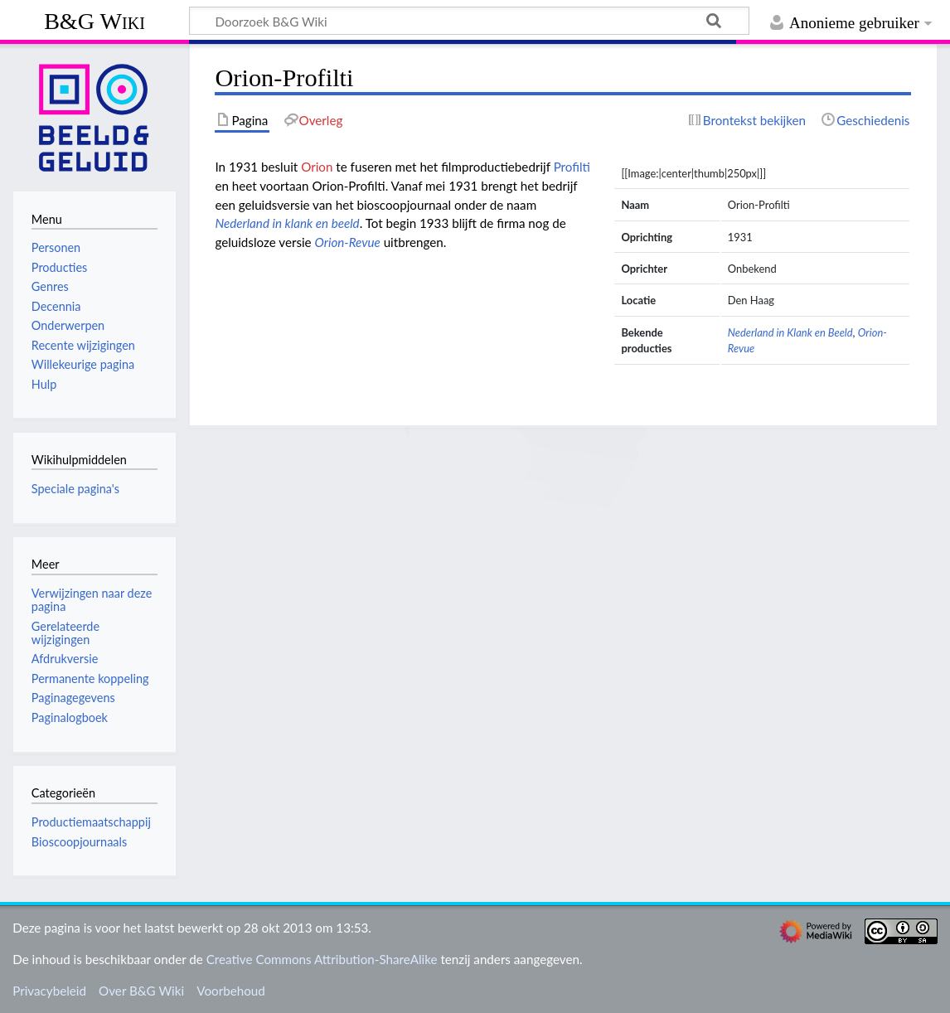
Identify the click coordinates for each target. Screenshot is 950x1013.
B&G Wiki (94, 21)
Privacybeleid (49, 990)
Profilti (572, 166)
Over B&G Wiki (141, 990)
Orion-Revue (347, 242)
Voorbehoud (230, 990)
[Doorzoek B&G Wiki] (469, 20)
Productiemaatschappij (91, 822)
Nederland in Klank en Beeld (790, 332)
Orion (316, 166)
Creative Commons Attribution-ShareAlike (322, 959)
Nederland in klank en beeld (287, 223)
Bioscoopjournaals (79, 842)
